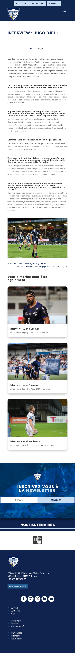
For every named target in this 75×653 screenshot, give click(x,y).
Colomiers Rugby (20, 332)
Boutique (21, 4)
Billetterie (37, 4)
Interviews (44, 332)
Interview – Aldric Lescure (24, 328)
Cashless (54, 4)
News (52, 445)
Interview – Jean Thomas (24, 385)
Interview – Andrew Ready (25, 441)
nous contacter (17, 586)
